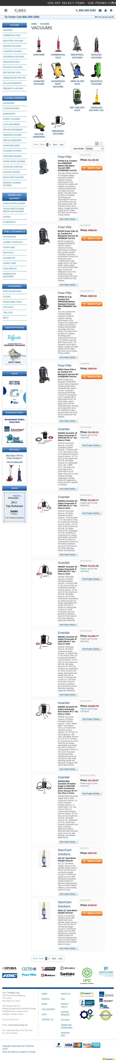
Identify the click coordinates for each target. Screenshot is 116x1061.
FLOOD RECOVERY (11, 146)
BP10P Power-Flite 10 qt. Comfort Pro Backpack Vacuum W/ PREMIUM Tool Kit (68, 234)
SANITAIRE (7, 30)
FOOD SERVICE (10, 269)
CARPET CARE (9, 263)
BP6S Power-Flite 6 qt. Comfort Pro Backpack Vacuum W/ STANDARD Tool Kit (68, 373)
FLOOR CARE (9, 247)
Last (61, 145)
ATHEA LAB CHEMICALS (14, 232)
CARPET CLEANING (11, 119)
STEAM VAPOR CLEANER (14, 161)
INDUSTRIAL (8, 253)
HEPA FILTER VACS (11, 62)
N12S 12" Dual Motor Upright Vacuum (67, 911)
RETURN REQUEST (65, 1013)
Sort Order (78, 148)
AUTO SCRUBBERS (11, 124)
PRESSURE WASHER (12, 156)
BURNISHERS (9, 114)
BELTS (6, 318)
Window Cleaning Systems (12, 184)
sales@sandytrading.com (18, 1025)
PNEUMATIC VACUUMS (13, 88)
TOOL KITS (7, 312)
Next (55, 145)
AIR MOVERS (8, 103)
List (102, 143)
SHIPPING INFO (65, 1034)
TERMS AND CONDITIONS (66, 1026)
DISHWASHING (9, 237)
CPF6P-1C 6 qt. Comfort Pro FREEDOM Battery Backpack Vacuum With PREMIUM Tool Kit (67, 303)
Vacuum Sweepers (12, 83)
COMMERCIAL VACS (12, 35)
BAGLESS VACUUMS (12, 46)
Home (44, 994)
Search (45, 999)
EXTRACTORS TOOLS (12, 302)
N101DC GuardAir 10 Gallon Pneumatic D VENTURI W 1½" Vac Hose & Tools (67, 436)
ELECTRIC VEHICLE (11, 172)
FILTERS (6, 297)
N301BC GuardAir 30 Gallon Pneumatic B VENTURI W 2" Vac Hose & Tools (67, 570)
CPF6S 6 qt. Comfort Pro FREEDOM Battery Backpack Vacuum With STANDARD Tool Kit (67, 165)
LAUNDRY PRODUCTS (12, 242)
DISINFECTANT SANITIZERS (9, 275)
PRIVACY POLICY (65, 1005)
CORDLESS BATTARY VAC (14, 78)
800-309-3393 (86, 10)
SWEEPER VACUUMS (12, 135)
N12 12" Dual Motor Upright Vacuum (67, 859)
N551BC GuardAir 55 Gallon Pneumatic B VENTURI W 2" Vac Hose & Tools (67, 640)
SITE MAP (65, 1020)
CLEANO (6, 217)
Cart (44, 1014)
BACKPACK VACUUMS (12, 67)
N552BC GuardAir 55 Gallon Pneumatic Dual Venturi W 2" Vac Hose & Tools (68, 710)
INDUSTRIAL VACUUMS (13, 41)
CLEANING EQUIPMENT (14, 98)
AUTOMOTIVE (9, 258)
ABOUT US (65, 994)
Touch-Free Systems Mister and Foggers (13, 210)
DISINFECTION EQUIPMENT (14, 197)
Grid (97, 143)
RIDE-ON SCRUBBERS (13, 130)
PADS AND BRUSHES (12, 291)
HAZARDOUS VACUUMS (13, 57)
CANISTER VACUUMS (12, 51)
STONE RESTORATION (13, 167)
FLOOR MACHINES (11, 108)
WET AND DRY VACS (12, 73)
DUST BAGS (8, 307)
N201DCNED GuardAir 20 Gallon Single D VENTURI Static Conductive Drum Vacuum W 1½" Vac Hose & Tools (68, 787)
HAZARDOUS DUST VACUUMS (58, 84)
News (44, 1004)
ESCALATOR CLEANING (13, 177)
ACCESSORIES (14, 286)
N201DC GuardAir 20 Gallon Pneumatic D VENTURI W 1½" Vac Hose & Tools (67, 504)
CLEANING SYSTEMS (12, 151)
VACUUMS (14, 25)
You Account (48, 1009)
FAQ (63, 999)
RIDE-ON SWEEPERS (12, 140)
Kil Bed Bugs (9, 222)
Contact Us (47, 1020)
